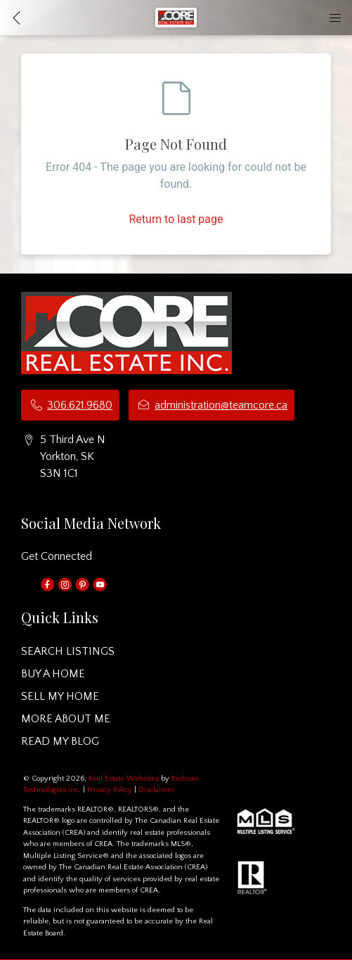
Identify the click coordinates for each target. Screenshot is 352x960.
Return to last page (176, 219)
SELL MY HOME (60, 696)
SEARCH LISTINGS (68, 651)
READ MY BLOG (60, 741)
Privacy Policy (109, 790)
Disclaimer (156, 790)
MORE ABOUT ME (65, 718)
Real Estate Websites (125, 778)
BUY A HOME (53, 673)
